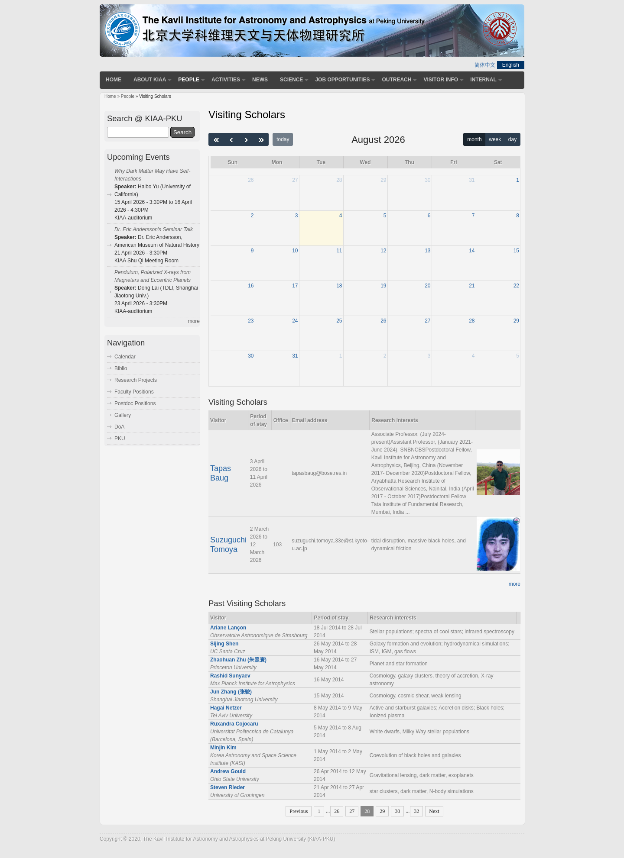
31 (471, 180)
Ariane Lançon (228, 628)
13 (427, 251)
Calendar (125, 357)
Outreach (396, 80)
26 (251, 180)
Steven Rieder (227, 787)
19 (383, 286)
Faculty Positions (134, 392)
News (260, 80)
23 (251, 321)
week (495, 139)
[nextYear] (261, 139)
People (188, 80)
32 (416, 811)
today (282, 139)
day (512, 139)
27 (295, 180)
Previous (298, 811)
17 (295, 286)
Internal (483, 80)
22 (516, 286)
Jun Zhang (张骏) (231, 692)
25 (339, 321)
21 (471, 286)
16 (251, 286)
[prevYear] (216, 139)
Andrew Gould (228, 771)
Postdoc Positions (135, 403)
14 (471, 251)
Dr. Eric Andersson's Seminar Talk (153, 229)
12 (383, 251)
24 (295, 321)
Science (291, 80)
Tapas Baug (220, 473)
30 (427, 180)
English (510, 65)
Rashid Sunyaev (230, 676)
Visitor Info (440, 80)
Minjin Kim (223, 748)
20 (427, 286)
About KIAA (149, 80)
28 (339, 180)
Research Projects (135, 380)
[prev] (231, 139)
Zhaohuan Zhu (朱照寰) (238, 660)
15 (516, 251)
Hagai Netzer (226, 708)
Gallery (122, 415)
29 (383, 180)
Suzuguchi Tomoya (228, 544)
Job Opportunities (342, 80)
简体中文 (484, 65)
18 (339, 286)
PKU (119, 438)
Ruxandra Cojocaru (234, 724)
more (514, 584)
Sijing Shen (224, 644)
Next (434, 811)
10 (295, 251)
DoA (119, 427)
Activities (225, 80)
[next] (246, 139)
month (474, 139)
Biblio (120, 368)
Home (113, 80)
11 (339, 251)
